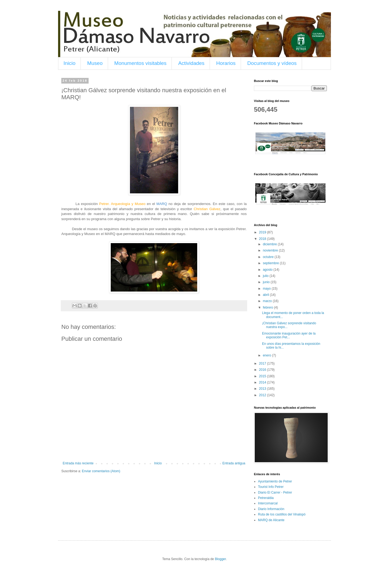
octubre (268, 257)
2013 (263, 389)
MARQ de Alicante (271, 520)
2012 (263, 395)
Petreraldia (266, 498)
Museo (95, 63)
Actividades (191, 63)
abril (266, 295)
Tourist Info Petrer (271, 487)
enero (267, 355)
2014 (263, 382)
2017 (263, 363)
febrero (268, 307)
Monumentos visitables (140, 63)
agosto (268, 270)
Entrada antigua (233, 463)
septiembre (271, 263)
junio (267, 282)
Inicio (69, 63)
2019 (263, 232)
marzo (268, 301)
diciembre (270, 244)
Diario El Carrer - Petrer (275, 492)
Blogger (220, 559)
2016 (263, 370)
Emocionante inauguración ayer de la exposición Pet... (289, 335)
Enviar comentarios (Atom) (101, 471)
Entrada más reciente (78, 463)
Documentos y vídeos (272, 63)
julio (266, 276)
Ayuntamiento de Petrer (275, 481)
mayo (267, 288)
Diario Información (271, 509)
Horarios (226, 63)
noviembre (271, 250)
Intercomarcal (268, 503)
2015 (263, 376)
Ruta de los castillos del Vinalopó (282, 514)
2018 (263, 239)
